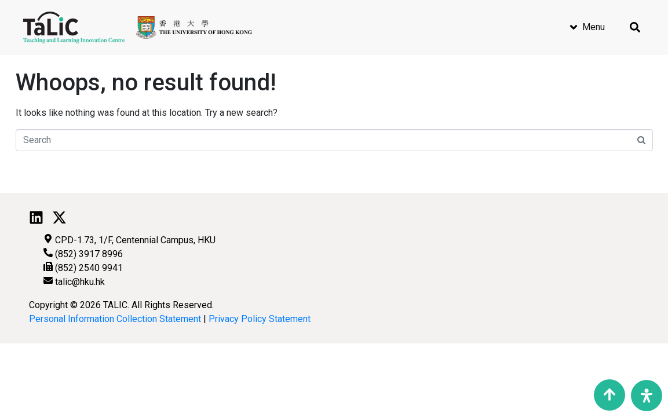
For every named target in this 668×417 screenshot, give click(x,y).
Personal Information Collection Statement (115, 318)
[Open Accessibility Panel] (646, 395)
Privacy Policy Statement (260, 318)
